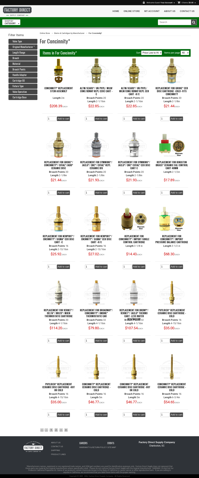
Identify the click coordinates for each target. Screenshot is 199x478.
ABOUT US (55, 442)
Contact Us (187, 11)
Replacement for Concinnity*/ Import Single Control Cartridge (134, 239)
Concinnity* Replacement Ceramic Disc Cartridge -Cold (96, 387)
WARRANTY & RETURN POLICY (92, 447)
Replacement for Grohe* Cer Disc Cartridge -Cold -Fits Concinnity (172, 91)
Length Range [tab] (17, 52)
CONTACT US (56, 446)
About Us (169, 11)
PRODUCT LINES (58, 454)
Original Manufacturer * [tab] (22, 47)
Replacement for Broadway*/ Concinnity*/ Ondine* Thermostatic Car (96, 313)
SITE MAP (111, 447)
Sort (149, 53)
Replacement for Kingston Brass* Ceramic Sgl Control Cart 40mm (172, 165)
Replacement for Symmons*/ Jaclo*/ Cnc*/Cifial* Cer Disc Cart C (134, 165)
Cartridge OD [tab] (17, 80)
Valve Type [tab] (16, 41)
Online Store (132, 11)
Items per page (176, 53)
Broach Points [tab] (17, 69)
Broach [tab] (14, 58)
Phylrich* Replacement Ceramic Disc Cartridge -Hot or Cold (58, 387)
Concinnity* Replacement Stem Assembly (58, 89)
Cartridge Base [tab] (18, 97)
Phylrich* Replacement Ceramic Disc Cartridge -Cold (172, 313)
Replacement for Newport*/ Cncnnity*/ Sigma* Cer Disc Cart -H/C (96, 239)
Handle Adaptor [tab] (18, 75)
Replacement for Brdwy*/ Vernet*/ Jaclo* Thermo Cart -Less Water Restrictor (134, 314)
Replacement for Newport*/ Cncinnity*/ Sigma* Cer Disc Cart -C (58, 239)
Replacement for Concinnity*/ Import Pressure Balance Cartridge (171, 239)
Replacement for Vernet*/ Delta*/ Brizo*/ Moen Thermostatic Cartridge (59, 313)
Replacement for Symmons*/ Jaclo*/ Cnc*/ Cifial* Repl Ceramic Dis (96, 165)
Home (115, 11)
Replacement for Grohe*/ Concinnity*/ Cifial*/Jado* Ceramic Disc (58, 165)
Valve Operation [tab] (18, 92)
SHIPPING (55, 450)
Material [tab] (15, 63)
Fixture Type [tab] (16, 86)
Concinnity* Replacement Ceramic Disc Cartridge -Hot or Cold (134, 387)
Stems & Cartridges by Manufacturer (69, 33)
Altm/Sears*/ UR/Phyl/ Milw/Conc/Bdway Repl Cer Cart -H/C (134, 91)
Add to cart (63, 118)
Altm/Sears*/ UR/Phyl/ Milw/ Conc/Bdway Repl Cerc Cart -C (96, 91)
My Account (152, 11)
